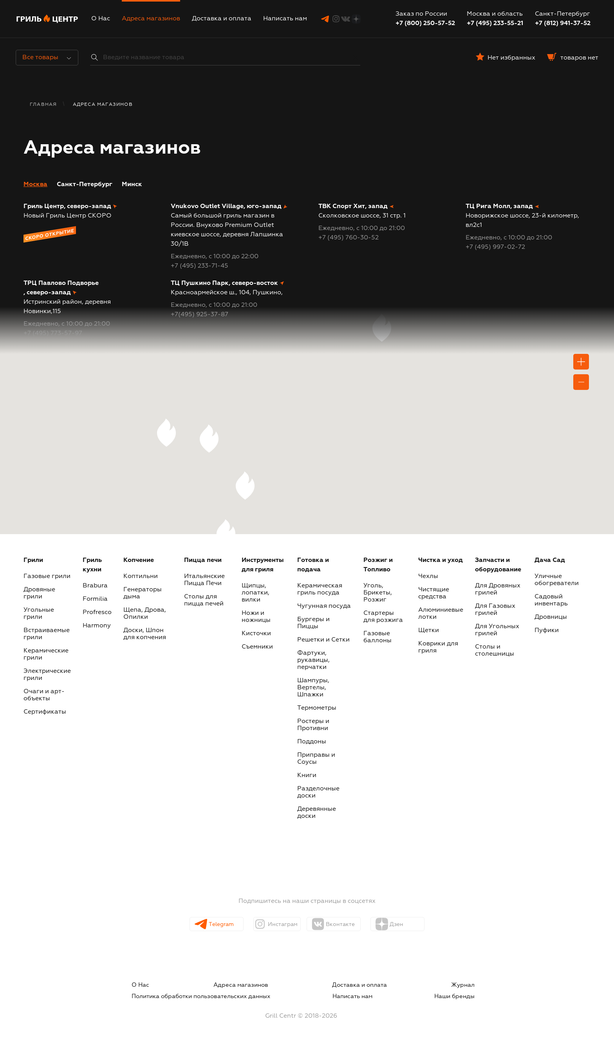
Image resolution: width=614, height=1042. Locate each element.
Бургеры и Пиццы (313, 623)
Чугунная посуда (324, 606)
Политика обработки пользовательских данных (409, 985)
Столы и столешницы (494, 650)
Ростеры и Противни (313, 725)
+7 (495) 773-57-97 (52, 333)
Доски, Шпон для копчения (144, 634)
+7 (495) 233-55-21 (495, 23)
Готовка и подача (313, 565)
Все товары (46, 57)
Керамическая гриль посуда (319, 589)
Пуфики (547, 630)
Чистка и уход (440, 560)
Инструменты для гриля (263, 565)
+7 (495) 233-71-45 (199, 266)
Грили (33, 560)
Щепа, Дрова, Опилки (144, 613)
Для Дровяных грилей (497, 589)
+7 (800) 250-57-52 (425, 23)
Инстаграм (280, 924)
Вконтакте (347, 924)
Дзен (402, 924)
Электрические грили (47, 674)
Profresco (97, 612)
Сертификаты (44, 712)
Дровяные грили (39, 593)
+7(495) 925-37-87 (199, 315)
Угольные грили (38, 613)
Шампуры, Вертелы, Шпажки (313, 688)
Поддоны (311, 742)
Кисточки (256, 634)
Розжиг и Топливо (378, 565)
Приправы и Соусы (316, 758)
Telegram (218, 924)
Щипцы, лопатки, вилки (255, 593)
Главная (43, 104)
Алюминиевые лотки (440, 613)
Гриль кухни (92, 565)
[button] (226, 533)
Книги (306, 775)
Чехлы (428, 576)
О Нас (100, 19)
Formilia (95, 599)
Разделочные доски (318, 792)
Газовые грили (46, 576)
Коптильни (140, 576)
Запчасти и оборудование (498, 565)
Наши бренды (463, 994)
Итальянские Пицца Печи (204, 580)
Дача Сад (550, 560)
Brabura (95, 586)
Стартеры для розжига (383, 616)
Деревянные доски (316, 812)
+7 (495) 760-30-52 (348, 238)
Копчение (138, 560)
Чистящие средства (433, 593)
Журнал (308, 985)
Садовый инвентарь (551, 600)
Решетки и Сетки (323, 640)
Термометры (316, 708)
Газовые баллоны (377, 637)
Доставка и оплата (221, 19)
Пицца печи (203, 560)
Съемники (257, 647)
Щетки (428, 630)
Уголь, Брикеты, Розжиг (377, 593)
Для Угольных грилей (497, 630)
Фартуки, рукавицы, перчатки (313, 660)
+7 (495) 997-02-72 (495, 247)
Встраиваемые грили (46, 634)
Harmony (97, 626)
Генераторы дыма (142, 593)
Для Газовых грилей (495, 609)
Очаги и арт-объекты (44, 695)
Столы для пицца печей (204, 600)
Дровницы (551, 617)
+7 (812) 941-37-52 (563, 23)
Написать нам (285, 19)
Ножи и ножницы (256, 616)
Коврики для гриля (438, 647)
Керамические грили (46, 654)
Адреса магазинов (151, 19)
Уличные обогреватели (557, 580)
